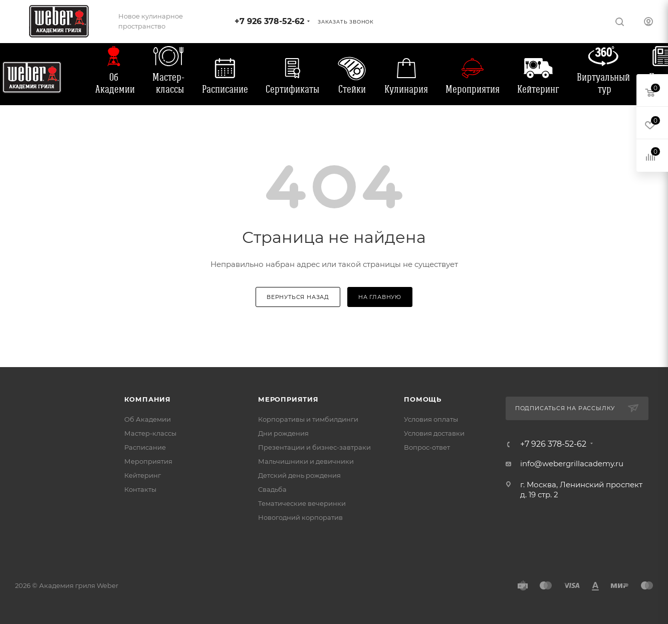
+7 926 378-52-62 (269, 21)
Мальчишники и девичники (306, 461)
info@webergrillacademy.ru (571, 463)
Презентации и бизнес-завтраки (314, 447)
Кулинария (406, 89)
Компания (147, 399)
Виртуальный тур (603, 83)
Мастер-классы (168, 83)
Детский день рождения (299, 475)
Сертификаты (292, 89)
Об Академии (115, 83)
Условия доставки (434, 433)
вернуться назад (298, 296)
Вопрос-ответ (427, 447)
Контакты (140, 489)
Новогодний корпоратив (300, 517)
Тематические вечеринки (302, 503)
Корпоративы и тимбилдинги (308, 419)
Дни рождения (283, 433)
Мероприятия (473, 89)
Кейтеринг (538, 89)
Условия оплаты (431, 419)
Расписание (225, 89)
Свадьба (272, 489)
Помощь (422, 399)
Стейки (352, 89)
